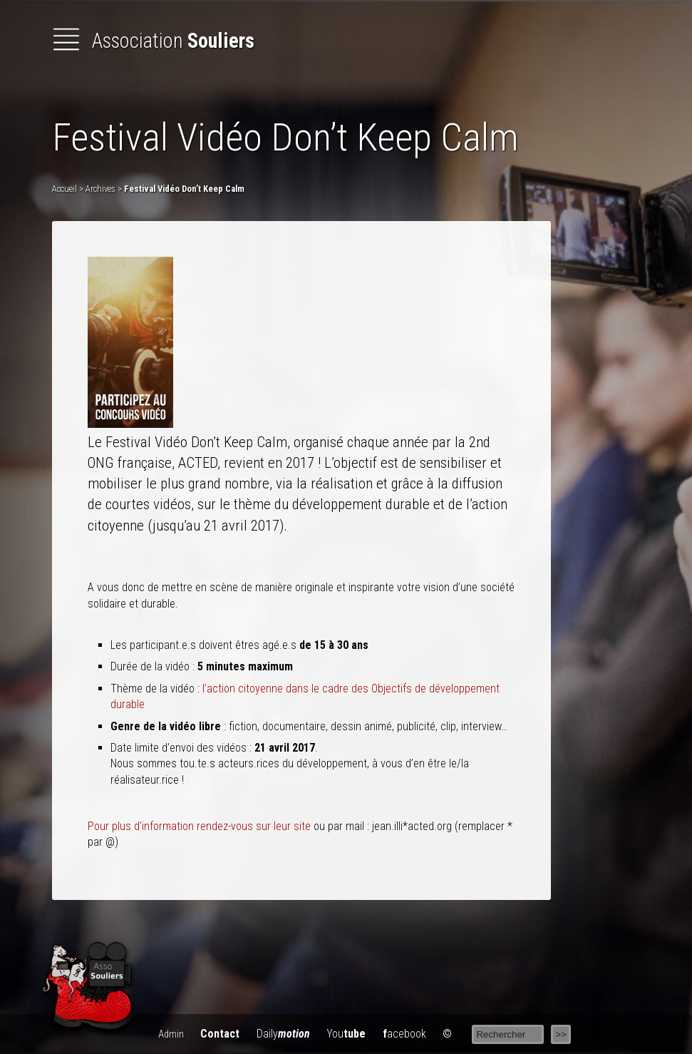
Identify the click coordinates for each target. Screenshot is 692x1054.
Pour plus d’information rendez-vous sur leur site (199, 826)
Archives (100, 188)
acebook (404, 1033)
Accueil (64, 188)
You (346, 1033)
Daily (283, 1033)
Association (153, 41)
